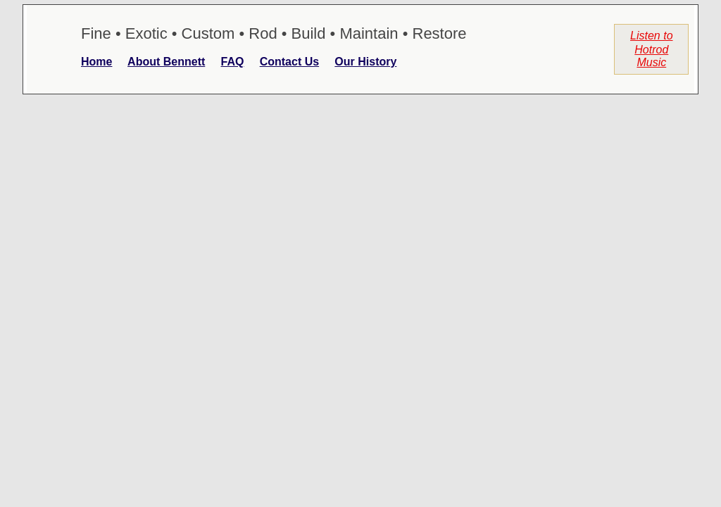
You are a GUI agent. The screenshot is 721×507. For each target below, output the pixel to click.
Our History (365, 62)
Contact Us (289, 62)
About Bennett (166, 62)
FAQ (232, 62)
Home (96, 62)
